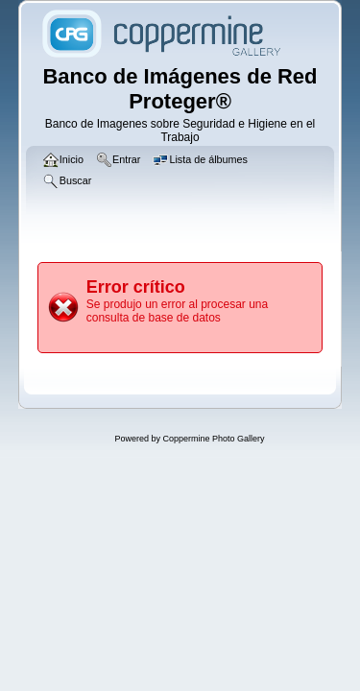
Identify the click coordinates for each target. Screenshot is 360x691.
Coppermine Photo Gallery (213, 438)
